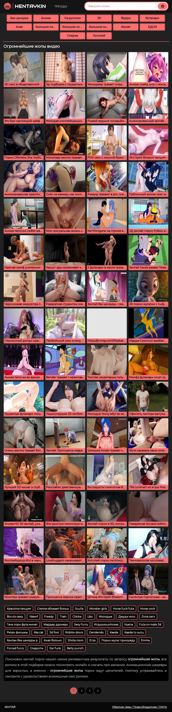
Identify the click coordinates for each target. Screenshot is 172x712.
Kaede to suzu (134, 632)
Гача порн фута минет (22, 624)
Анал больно (53, 640)
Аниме (46, 18)
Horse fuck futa (123, 608)
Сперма (72, 35)
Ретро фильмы (17, 632)
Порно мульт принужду (118, 640)
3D (99, 18)
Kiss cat (38, 632)
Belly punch (75, 648)
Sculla (79, 608)
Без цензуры (19, 18)
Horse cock (147, 608)
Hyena (128, 624)
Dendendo (96, 632)
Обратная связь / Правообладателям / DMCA (139, 707)
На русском (72, 18)
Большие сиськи (100, 27)
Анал (19, 27)
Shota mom (75, 640)
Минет (125, 27)
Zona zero (148, 616)
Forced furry (15, 648)
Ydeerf (33, 616)
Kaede (114, 632)
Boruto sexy (15, 616)
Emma (145, 640)
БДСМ (152, 27)
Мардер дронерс (56, 624)
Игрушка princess (106, 624)
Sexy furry (81, 624)
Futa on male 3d (150, 624)
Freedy (49, 616)
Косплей (99, 35)
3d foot (54, 632)
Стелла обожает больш (53, 608)
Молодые (105, 616)
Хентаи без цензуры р (22, 640)
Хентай (10, 707)
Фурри (126, 18)
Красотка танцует (19, 608)
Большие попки (47, 27)
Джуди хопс (126, 616)
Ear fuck (55, 648)
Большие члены (73, 27)
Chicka (76, 616)
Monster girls (98, 608)
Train (63, 616)
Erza (92, 640)
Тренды (60, 6)
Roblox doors (74, 632)
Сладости (36, 648)
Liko (90, 616)
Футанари (152, 18)
